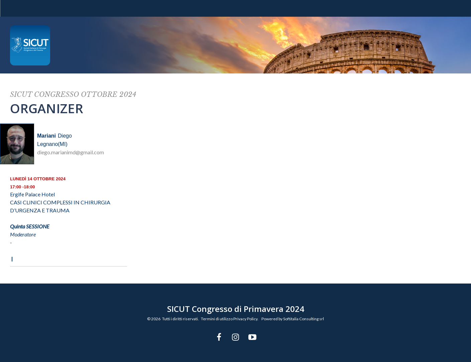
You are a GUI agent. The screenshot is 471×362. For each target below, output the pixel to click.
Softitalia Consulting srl (303, 318)
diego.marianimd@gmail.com (70, 152)
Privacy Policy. (245, 318)
